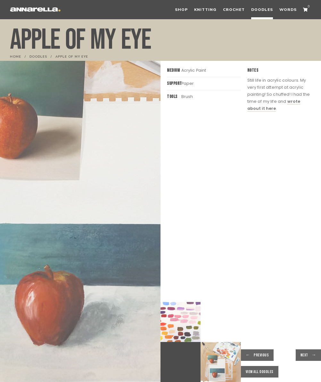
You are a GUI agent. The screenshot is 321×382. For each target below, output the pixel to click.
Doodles (262, 9)
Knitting (205, 9)
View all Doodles (260, 371)
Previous (261, 355)
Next (304, 355)
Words (288, 9)
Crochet (234, 9)
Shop (181, 9)
